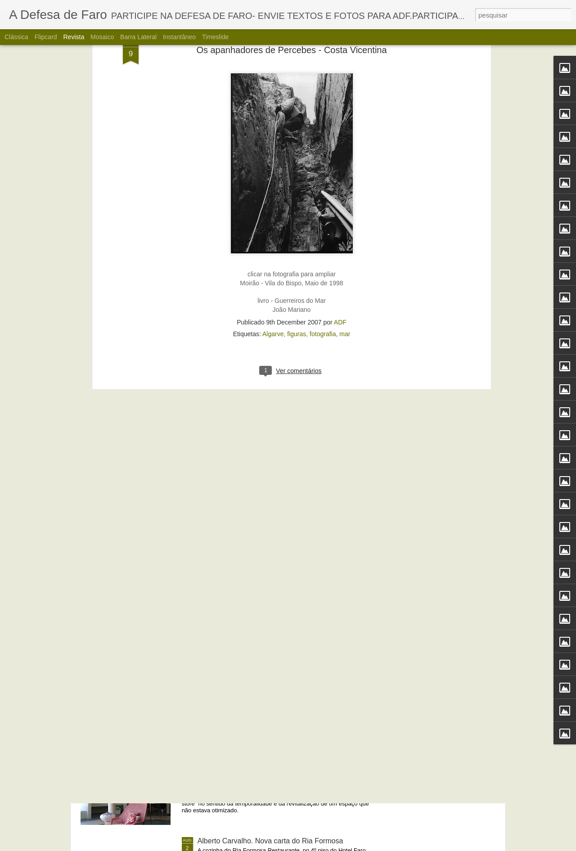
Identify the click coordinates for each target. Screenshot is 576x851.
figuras (296, 175)
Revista (73, 37)
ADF (340, 163)
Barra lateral (138, 37)
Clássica (16, 37)
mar (344, 175)
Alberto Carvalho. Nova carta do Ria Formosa (270, 841)
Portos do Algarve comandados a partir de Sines (275, 636)
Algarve (273, 175)
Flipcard (46, 37)
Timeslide (215, 37)
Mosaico (102, 37)
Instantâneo (179, 37)
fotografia (323, 175)
